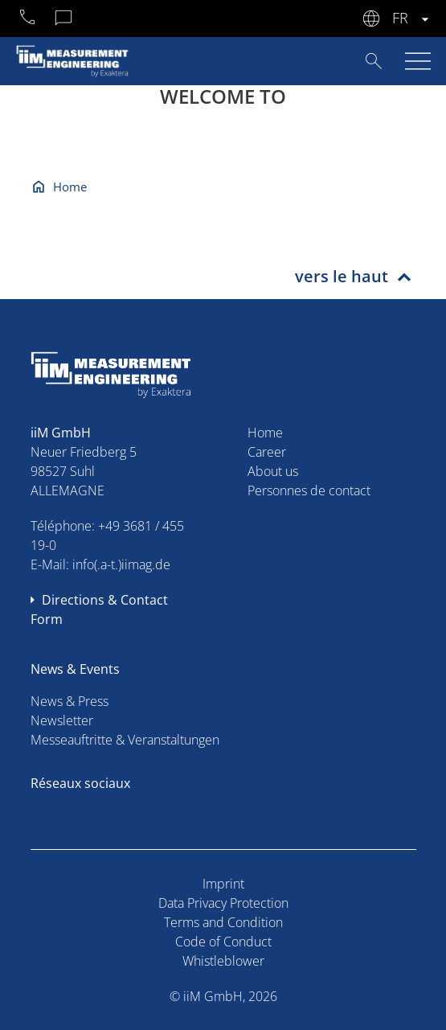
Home (70, 187)
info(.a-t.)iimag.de (121, 564)
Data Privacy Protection (223, 903)
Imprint (223, 884)
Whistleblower (223, 961)
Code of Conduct (223, 941)
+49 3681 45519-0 (28, 19)
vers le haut (341, 276)
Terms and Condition (223, 922)
